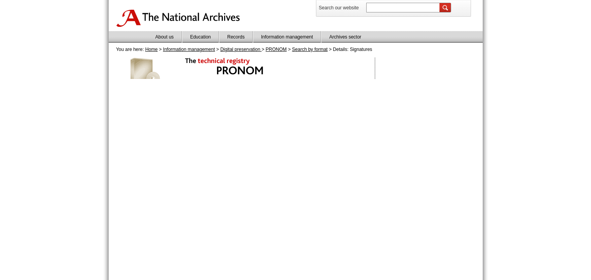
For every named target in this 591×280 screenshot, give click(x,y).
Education (200, 37)
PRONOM (276, 49)
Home (151, 49)
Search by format (310, 49)
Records (236, 37)
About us (164, 37)
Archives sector (345, 37)
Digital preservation (240, 49)
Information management (287, 37)
